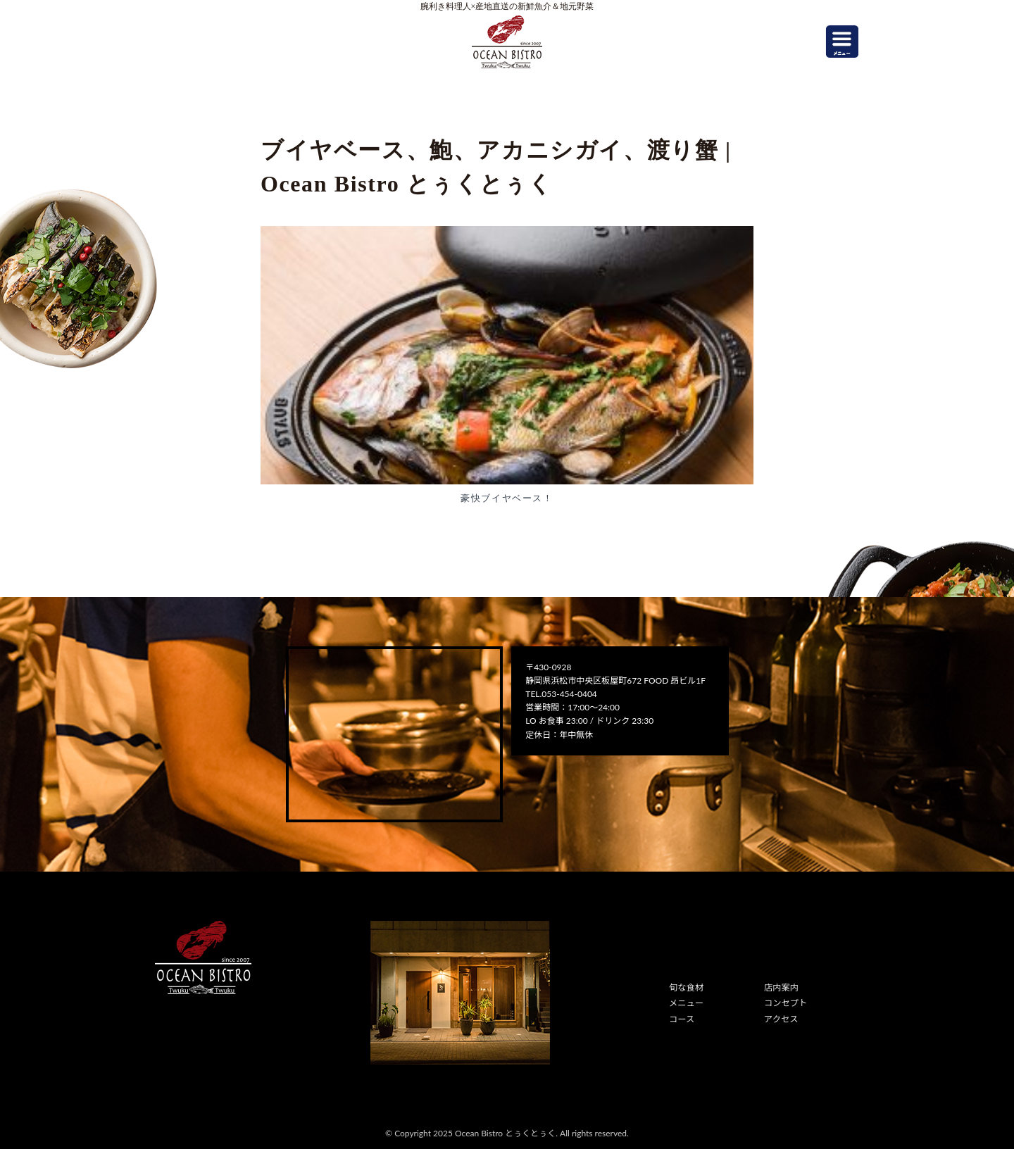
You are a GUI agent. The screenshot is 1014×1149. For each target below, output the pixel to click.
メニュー (686, 1003)
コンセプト (785, 1003)
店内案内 (781, 987)
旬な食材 (686, 987)
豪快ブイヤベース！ (507, 498)
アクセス (780, 1018)
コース (681, 1018)
